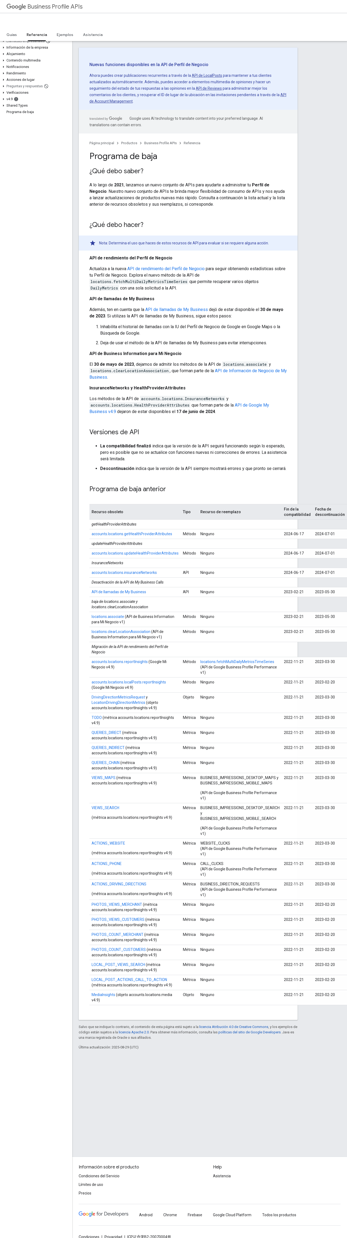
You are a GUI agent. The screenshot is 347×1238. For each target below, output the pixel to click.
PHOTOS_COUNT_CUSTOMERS (119, 949)
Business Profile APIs (44, 6)
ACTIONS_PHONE (107, 863)
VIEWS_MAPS (103, 778)
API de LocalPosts (207, 75)
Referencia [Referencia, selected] (37, 34)
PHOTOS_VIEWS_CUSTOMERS (118, 919)
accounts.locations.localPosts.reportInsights (129, 682)
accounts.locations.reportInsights (120, 662)
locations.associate (108, 616)
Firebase (195, 1215)
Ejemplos (65, 34)
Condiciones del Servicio (99, 1176)
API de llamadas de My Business (176, 309)
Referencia (192, 143)
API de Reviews (209, 88)
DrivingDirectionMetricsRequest (118, 697)
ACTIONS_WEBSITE (108, 843)
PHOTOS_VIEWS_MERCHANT (117, 904)
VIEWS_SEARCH (105, 808)
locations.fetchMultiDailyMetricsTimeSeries (237, 662)
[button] (35, 41)
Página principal (101, 143)
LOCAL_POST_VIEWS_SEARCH (119, 964)
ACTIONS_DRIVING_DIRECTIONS (119, 884)
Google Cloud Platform (232, 1215)
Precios (85, 1193)
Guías (11, 34)
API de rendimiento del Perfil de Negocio (166, 268)
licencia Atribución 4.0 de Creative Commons (233, 1027)
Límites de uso (91, 1184)
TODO (97, 717)
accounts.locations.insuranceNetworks (124, 572)
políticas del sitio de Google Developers (249, 1032)
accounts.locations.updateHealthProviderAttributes (135, 553)
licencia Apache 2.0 (134, 1032)
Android (146, 1215)
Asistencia (93, 34)
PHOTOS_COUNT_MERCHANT (117, 934)
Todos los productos (279, 1215)
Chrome (170, 1215)
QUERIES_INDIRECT (108, 747)
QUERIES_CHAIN (106, 763)
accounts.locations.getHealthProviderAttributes (132, 534)
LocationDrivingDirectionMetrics (119, 702)
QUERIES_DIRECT (107, 732)
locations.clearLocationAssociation (121, 631)
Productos (129, 143)
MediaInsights (103, 995)
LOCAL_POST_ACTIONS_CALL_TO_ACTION (129, 980)
